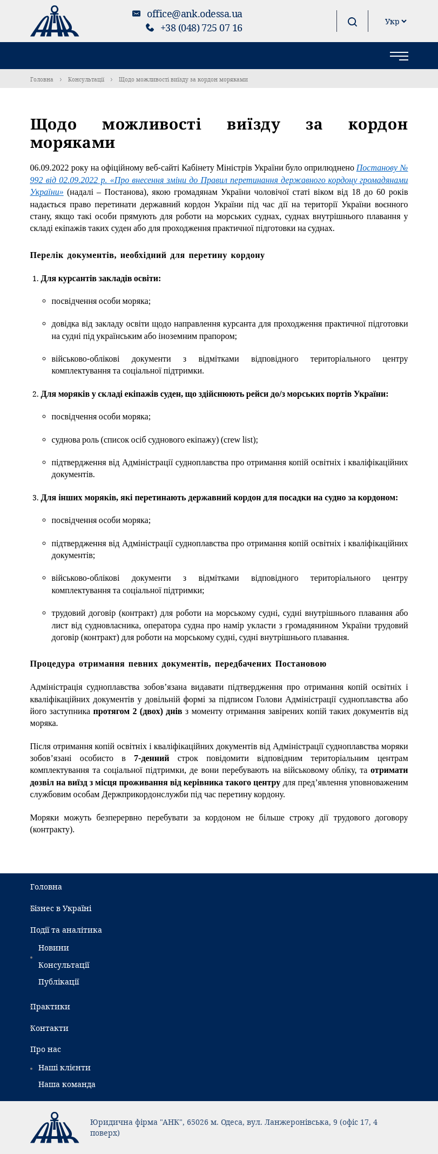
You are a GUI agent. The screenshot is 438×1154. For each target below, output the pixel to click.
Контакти (49, 1028)
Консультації (86, 79)
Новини (53, 947)
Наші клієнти (64, 1067)
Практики (50, 1006)
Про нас (45, 1049)
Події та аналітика (66, 930)
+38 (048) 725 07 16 (201, 27)
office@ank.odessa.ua (194, 13)
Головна (41, 79)
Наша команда (67, 1084)
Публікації (58, 981)
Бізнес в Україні (60, 908)
